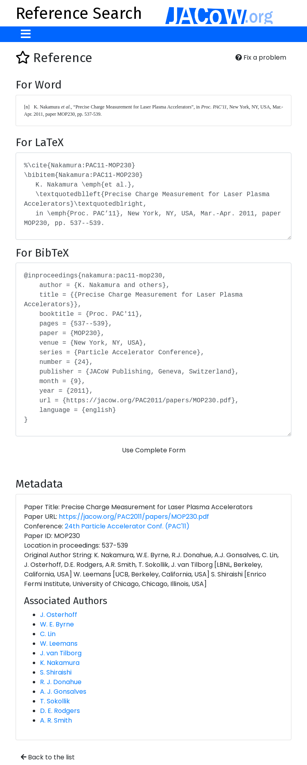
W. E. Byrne (57, 624)
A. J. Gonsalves (63, 691)
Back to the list (48, 757)
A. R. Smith (56, 720)
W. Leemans (59, 643)
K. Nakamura (60, 662)
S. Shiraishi (56, 672)
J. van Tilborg (61, 653)
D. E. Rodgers (60, 710)
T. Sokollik (55, 701)
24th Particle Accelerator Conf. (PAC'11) (127, 526)
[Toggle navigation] (26, 34)
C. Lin (48, 634)
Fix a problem (260, 57)
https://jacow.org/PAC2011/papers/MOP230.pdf (134, 516)
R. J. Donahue (61, 682)
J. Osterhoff (58, 614)
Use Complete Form (153, 450)
